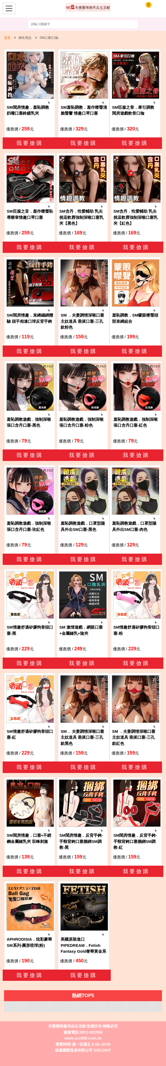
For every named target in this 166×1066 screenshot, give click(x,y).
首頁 (7, 38)
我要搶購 (29, 143)
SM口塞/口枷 (49, 38)
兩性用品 (25, 38)
